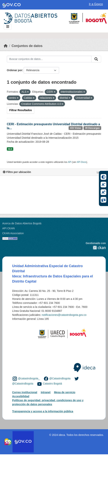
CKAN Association (13, 233)
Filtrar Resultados (20, 110)
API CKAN (8, 228)
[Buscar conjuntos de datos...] (49, 59)
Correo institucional (24, 392)
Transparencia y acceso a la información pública (42, 411)
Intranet (45, 392)
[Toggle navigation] (8, 26)
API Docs (81, 162)
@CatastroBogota (59, 378)
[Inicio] (6, 46)
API (69, 162)
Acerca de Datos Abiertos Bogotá (21, 223)
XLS (10, 149)
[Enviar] (96, 59)
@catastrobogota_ (29, 378)
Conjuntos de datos (27, 46)
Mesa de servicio (64, 392)
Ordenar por (14, 70)
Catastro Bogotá (52, 383)
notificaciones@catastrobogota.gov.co (64, 314)
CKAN (96, 248)
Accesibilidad (20, 396)
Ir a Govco (96, 4)
